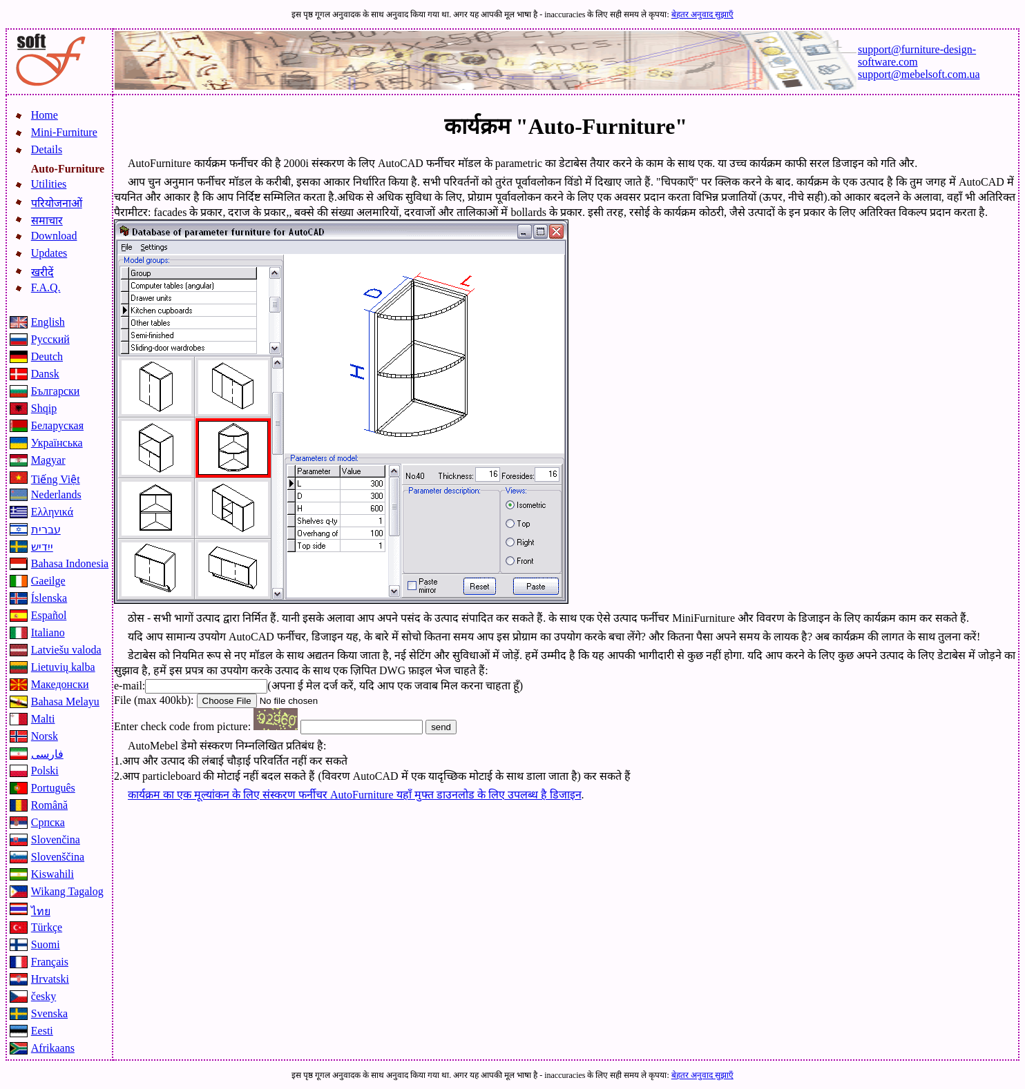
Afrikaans (53, 1048)
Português (53, 788)
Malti (43, 719)
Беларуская (57, 425)
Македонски (60, 684)
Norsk (44, 736)
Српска (48, 822)
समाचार (47, 220)
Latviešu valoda (66, 650)
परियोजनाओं (56, 203)
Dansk (45, 374)
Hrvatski (50, 979)
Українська (57, 443)
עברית (46, 530)
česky (43, 996)
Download (54, 236)
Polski (45, 770)
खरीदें (42, 272)
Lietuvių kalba (63, 667)
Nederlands (56, 494)
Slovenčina (55, 839)
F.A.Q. (46, 287)
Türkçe (46, 927)
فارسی (47, 754)
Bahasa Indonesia (69, 563)
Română (49, 805)
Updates (49, 253)
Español (49, 615)
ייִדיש (42, 547)
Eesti (42, 1031)
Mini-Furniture (64, 132)
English (48, 322)
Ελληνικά (52, 512)
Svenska (49, 1013)
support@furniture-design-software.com (917, 55)
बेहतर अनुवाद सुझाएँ (702, 14)
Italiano (48, 632)
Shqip (44, 408)
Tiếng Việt (55, 479)
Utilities (49, 184)
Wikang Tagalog (67, 891)
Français (49, 962)
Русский (50, 339)
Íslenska (49, 598)
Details (46, 149)
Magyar (48, 460)
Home (44, 115)
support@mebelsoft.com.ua (918, 74)
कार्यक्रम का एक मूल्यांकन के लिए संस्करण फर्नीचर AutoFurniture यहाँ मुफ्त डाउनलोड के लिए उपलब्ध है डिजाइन (355, 795)
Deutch (47, 356)
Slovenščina (57, 857)
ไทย (40, 911)
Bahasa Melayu (65, 701)
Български (55, 391)
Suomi (45, 944)
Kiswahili (52, 874)
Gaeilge (48, 581)
